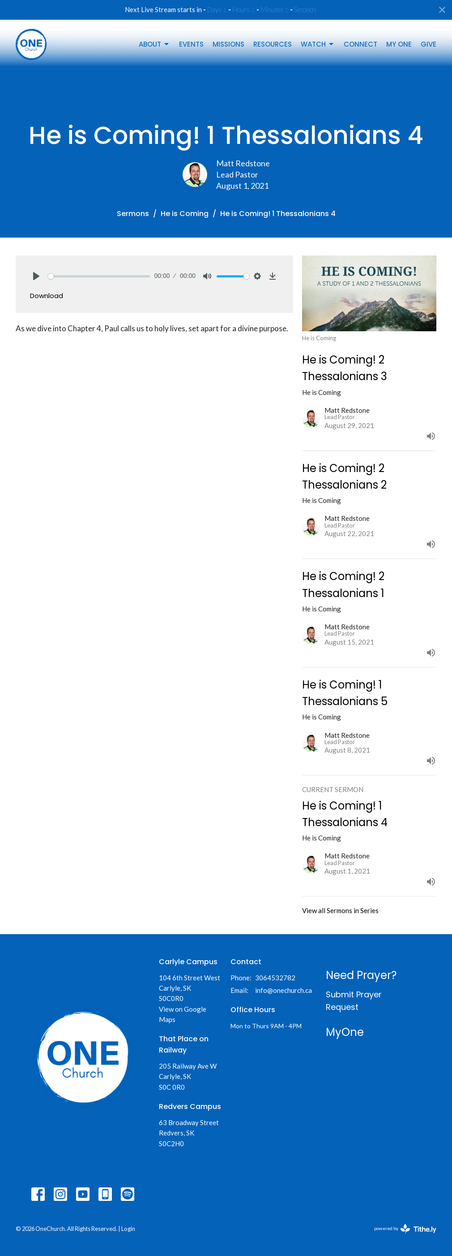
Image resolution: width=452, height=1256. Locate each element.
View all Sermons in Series (340, 910)
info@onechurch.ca (283, 990)
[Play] (36, 276)
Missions (228, 44)
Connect (360, 44)
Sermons (133, 213)
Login (128, 1228)
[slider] (99, 276)
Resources (272, 44)
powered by (405, 1229)
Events (191, 44)
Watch (318, 44)
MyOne (345, 1032)
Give (428, 44)
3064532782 (275, 978)
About (154, 44)
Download (46, 295)
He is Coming (185, 213)
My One (399, 44)
